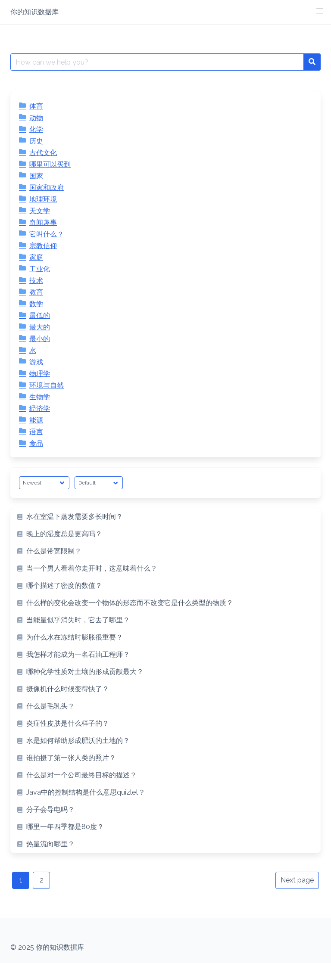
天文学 (39, 211)
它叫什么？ (46, 234)
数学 (36, 304)
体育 (36, 106)
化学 (36, 129)
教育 (36, 292)
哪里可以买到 (50, 164)
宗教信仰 (43, 246)
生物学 (39, 397)
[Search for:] (157, 62)
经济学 (39, 408)
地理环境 (43, 199)
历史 (36, 141)
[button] (320, 11)
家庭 (36, 257)
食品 (36, 443)
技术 (36, 280)
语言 (36, 432)
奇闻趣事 (43, 222)
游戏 (36, 362)
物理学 (39, 374)
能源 (36, 420)
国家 (36, 176)
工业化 (39, 269)
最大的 (39, 327)
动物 (36, 118)
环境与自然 (46, 385)
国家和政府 (46, 187)
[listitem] (165, 516)
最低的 (39, 315)
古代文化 (43, 153)
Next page (297, 880)
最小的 (39, 339)
